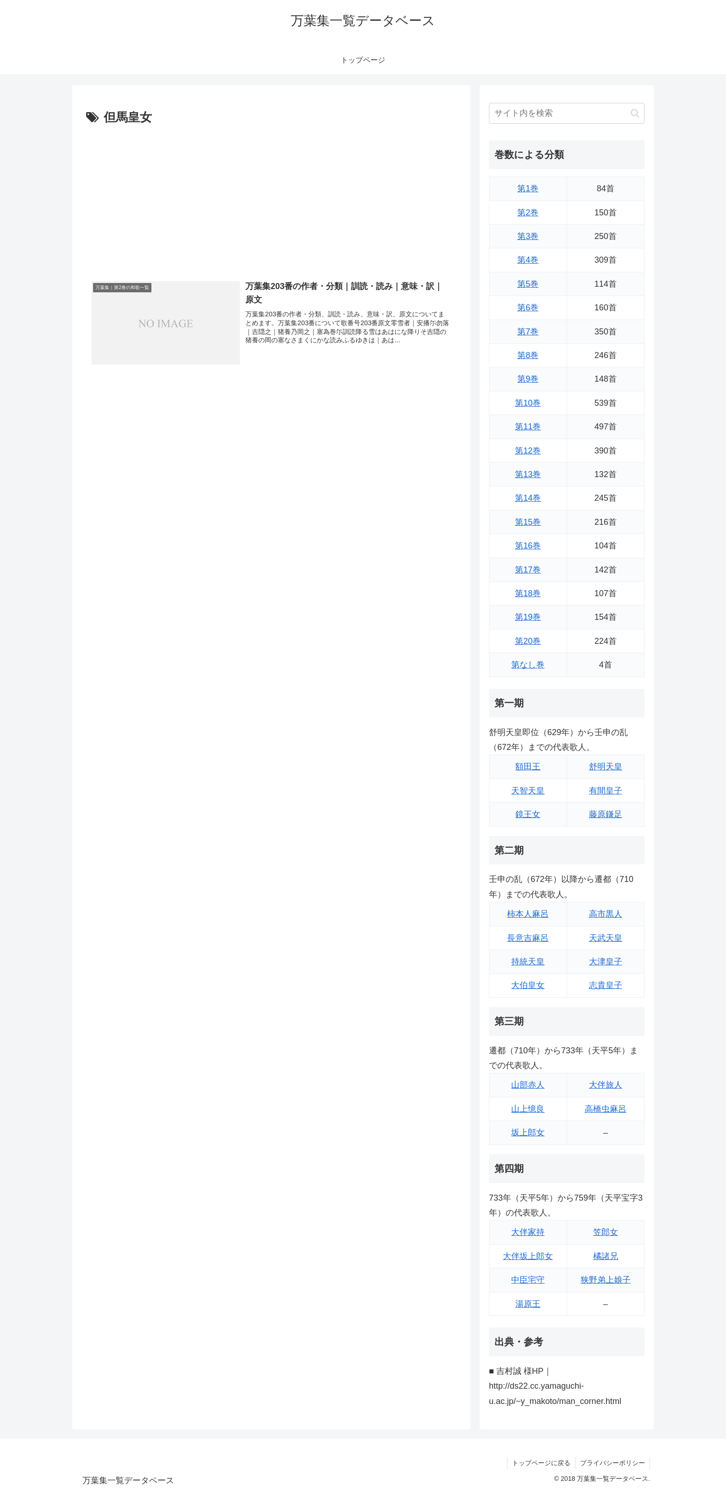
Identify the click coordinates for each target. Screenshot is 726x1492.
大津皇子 (605, 961)
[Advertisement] (271, 198)
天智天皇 (527, 790)
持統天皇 (527, 961)
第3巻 (527, 236)
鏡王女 (527, 814)
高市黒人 (605, 914)
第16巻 (528, 545)
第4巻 (527, 259)
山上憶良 (527, 1109)
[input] (567, 113)
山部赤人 (527, 1084)
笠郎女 (605, 1232)
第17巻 (528, 569)
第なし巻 (527, 664)
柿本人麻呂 (528, 914)
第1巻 (527, 188)
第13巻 (528, 474)
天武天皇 (605, 938)
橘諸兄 (605, 1256)
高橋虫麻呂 (605, 1109)
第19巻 (528, 617)
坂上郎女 (527, 1132)
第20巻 (528, 641)
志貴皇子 (605, 985)
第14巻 (528, 498)
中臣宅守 (527, 1279)
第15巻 (528, 522)
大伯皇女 (527, 985)
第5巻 (527, 284)
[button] (635, 113)
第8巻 (527, 355)
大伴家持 (527, 1232)
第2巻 (527, 212)
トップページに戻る (541, 1463)
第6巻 (527, 307)
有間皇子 (605, 790)
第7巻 (527, 331)
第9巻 (527, 379)
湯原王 (527, 1304)
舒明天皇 (605, 766)
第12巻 (528, 450)
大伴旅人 (605, 1084)
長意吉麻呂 (528, 938)
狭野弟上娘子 (606, 1279)
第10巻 (528, 403)
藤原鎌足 (605, 814)
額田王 (527, 766)
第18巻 (528, 593)
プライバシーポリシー (612, 1463)
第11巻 (528, 426)
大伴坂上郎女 (528, 1256)
